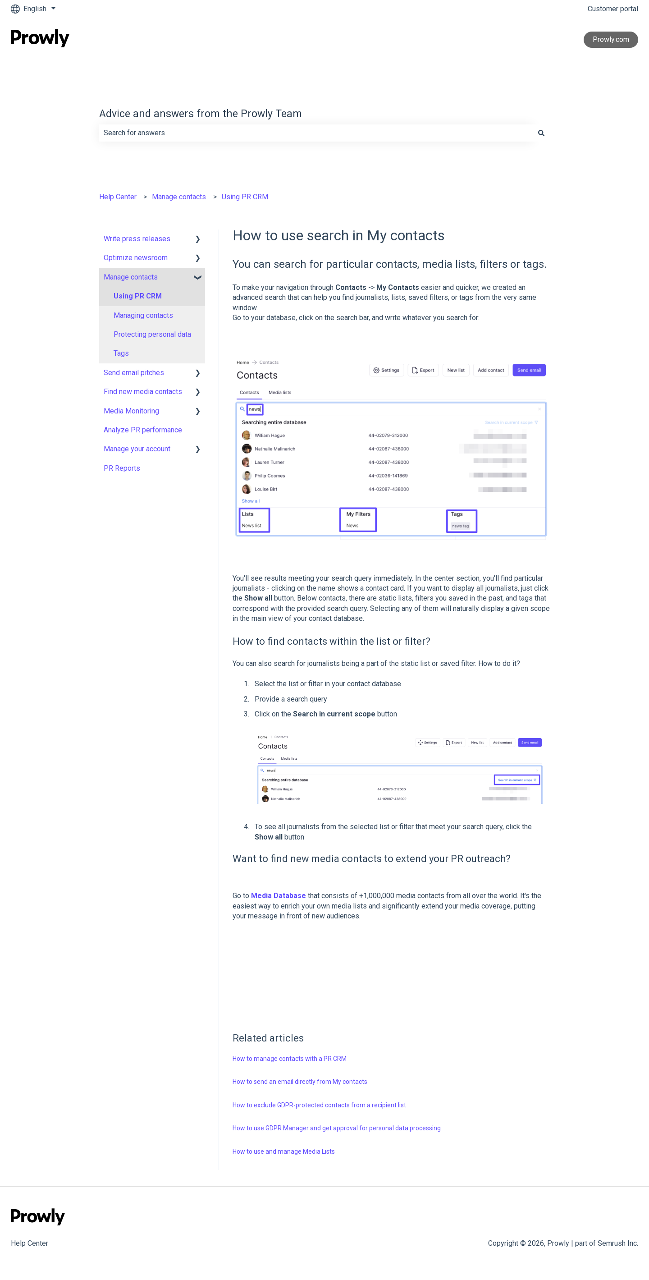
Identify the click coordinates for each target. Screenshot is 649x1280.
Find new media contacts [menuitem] (143, 391)
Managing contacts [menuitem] (143, 315)
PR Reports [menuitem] (122, 468)
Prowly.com (611, 39)
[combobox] (316, 133)
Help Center (118, 197)
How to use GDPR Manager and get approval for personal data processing (337, 1128)
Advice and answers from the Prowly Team (200, 114)
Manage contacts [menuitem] (131, 277)
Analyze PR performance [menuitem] (143, 430)
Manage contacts (179, 197)
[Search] (541, 133)
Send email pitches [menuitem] (134, 372)
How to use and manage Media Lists (284, 1151)
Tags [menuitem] (121, 353)
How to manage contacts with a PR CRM (290, 1058)
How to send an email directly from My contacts (300, 1081)
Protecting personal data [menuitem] (152, 334)
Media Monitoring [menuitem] (131, 411)
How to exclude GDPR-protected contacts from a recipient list (319, 1105)
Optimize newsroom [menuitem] (136, 257)
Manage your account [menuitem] (137, 449)
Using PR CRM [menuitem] (138, 296)
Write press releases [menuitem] (137, 238)
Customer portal (613, 9)
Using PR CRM (245, 197)
